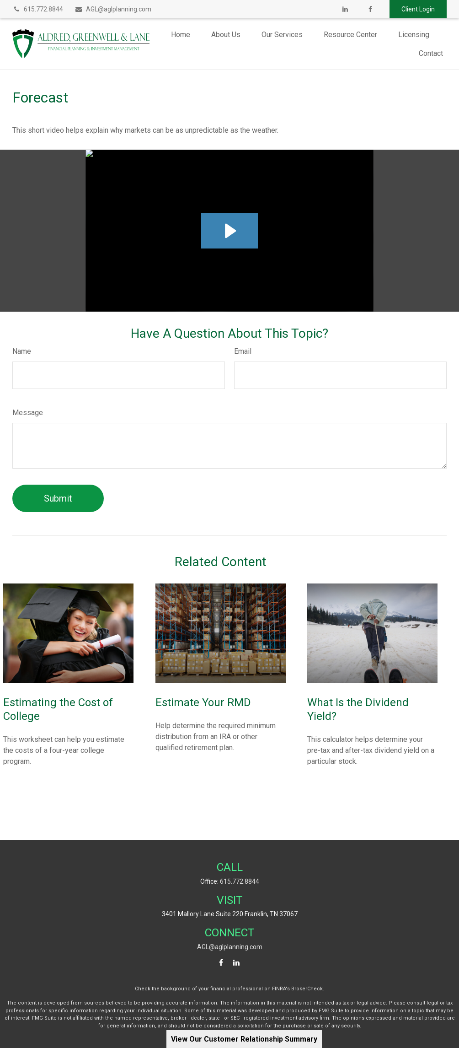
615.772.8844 (37, 9)
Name (21, 351)
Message (27, 412)
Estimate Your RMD (203, 702)
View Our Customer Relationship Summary (244, 1039)
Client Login (418, 9)
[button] (180, 34)
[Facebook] (370, 9)
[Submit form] (58, 498)
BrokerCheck (307, 989)
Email (242, 351)
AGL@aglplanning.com (113, 9)
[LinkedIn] (345, 9)
